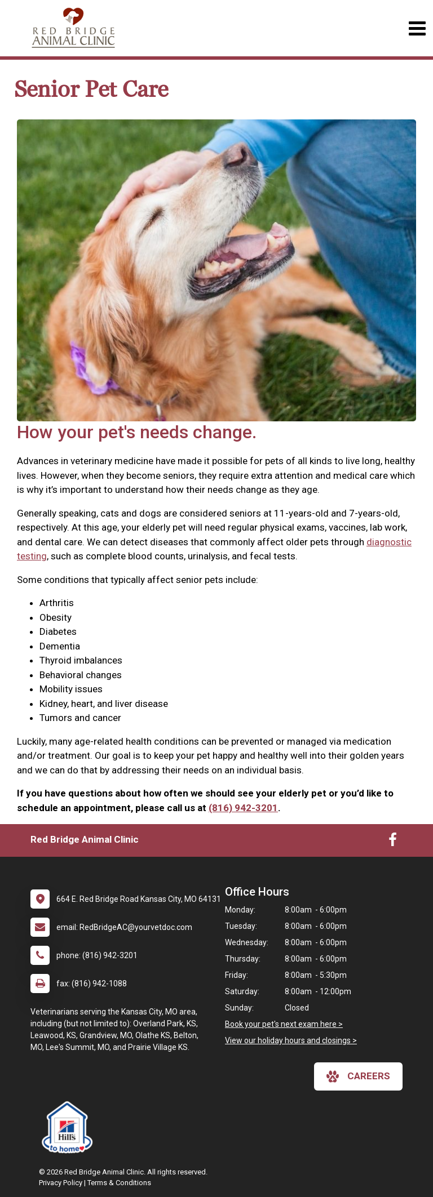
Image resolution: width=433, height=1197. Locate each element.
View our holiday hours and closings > (291, 1040)
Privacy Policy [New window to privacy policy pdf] (60, 1182)
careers (358, 1076)
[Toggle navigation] (417, 28)
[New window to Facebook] (393, 842)
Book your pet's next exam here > (284, 1024)
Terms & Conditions (119, 1182)
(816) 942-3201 (243, 807)
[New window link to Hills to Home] (70, 1127)
